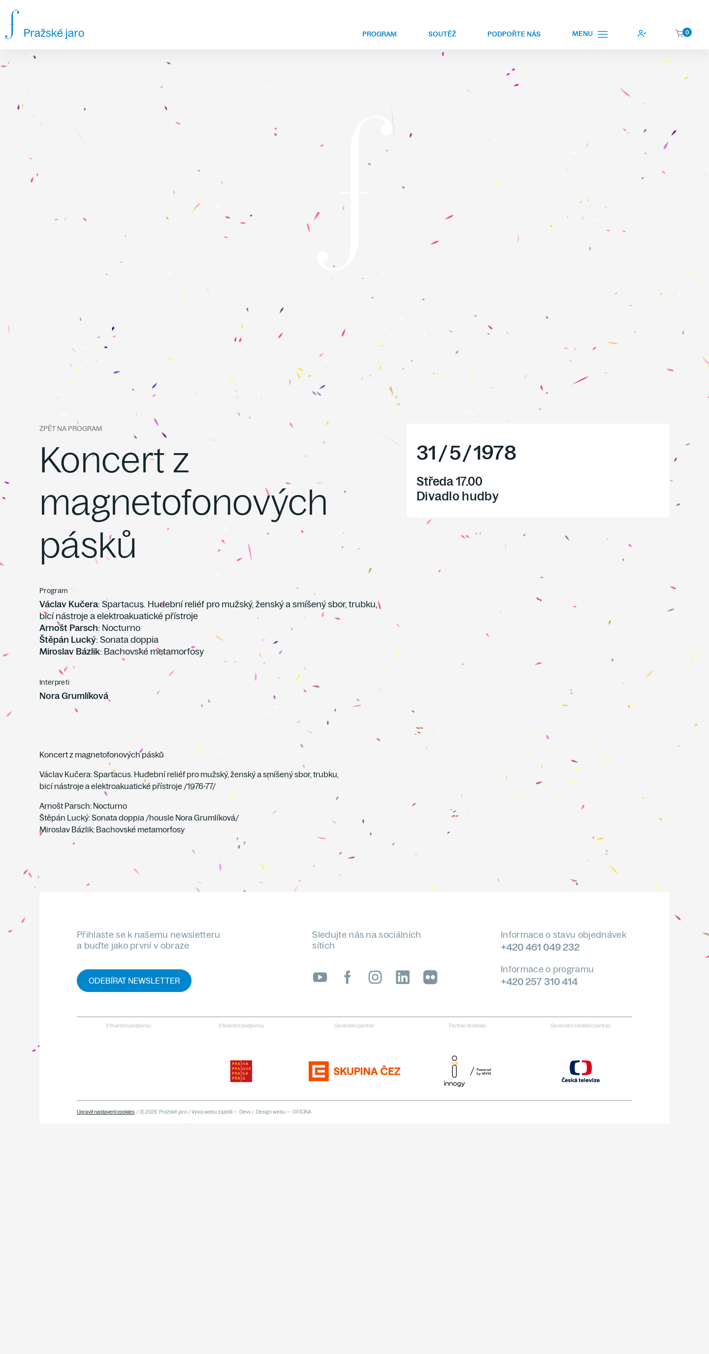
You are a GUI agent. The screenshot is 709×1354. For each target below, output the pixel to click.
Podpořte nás (514, 34)
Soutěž (442, 34)
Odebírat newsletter (134, 981)
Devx (245, 1112)
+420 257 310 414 (539, 981)
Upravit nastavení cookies (105, 1112)
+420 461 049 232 (540, 947)
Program (379, 34)
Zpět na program (70, 428)
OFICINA (302, 1112)
